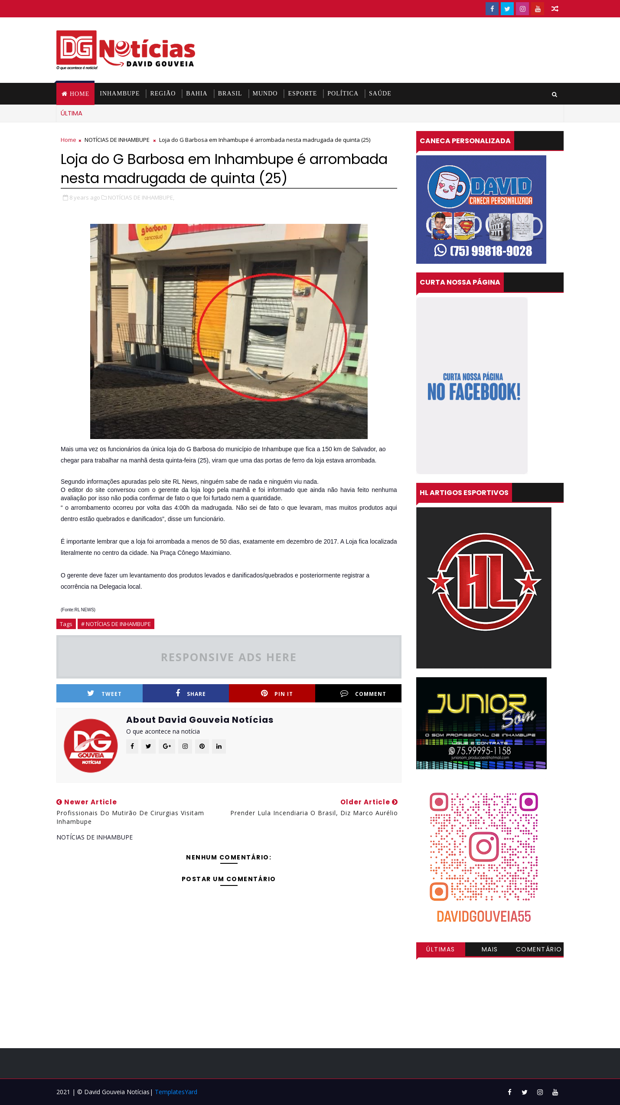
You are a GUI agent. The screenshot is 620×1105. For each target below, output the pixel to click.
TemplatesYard (176, 1092)
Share (191, 693)
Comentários (539, 950)
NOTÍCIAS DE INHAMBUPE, (141, 197)
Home (79, 94)
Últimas (440, 949)
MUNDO (265, 93)
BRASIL (230, 93)
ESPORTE (302, 93)
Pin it (277, 693)
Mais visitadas (490, 950)
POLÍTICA (343, 93)
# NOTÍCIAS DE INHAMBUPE (116, 624)
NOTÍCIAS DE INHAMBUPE (117, 140)
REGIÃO (163, 93)
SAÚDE (380, 93)
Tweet (104, 693)
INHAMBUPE (120, 93)
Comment (363, 693)
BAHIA (196, 93)
